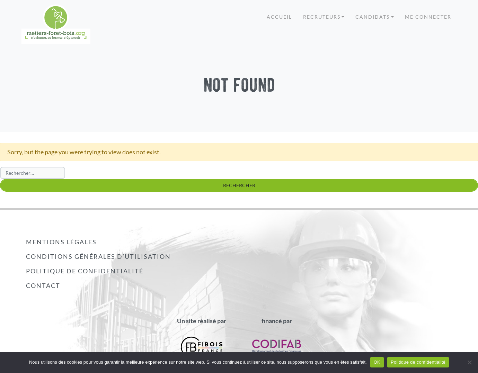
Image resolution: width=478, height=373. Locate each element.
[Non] (469, 362)
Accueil (279, 17)
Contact (43, 285)
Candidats (372, 17)
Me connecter (428, 17)
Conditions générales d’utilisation (98, 256)
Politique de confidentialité (84, 271)
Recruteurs (321, 17)
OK (377, 362)
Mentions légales (61, 242)
